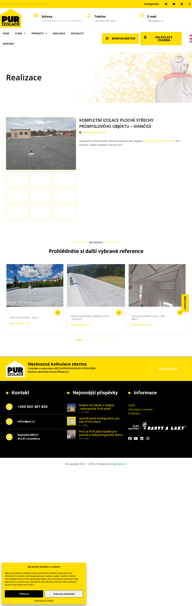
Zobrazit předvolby (63, 593)
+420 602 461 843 (104, 20)
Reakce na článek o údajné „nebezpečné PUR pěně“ (96, 430)
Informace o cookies (44, 600)
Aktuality (77, 33)
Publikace (134, 436)
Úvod (6, 33)
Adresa (46, 16)
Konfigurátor (151, 3)
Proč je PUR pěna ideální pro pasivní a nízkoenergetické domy (101, 456)
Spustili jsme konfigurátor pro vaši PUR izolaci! (99, 443)
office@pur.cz (155, 20)
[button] (79, 362)
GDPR (131, 428)
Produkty (39, 33)
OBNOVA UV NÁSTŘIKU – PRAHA (23, 340)
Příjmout (24, 593)
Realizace (59, 33)
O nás (20, 33)
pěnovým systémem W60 (158, 141)
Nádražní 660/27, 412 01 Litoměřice (61, 20)
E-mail (151, 16)
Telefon (100, 16)
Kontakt (8, 43)
